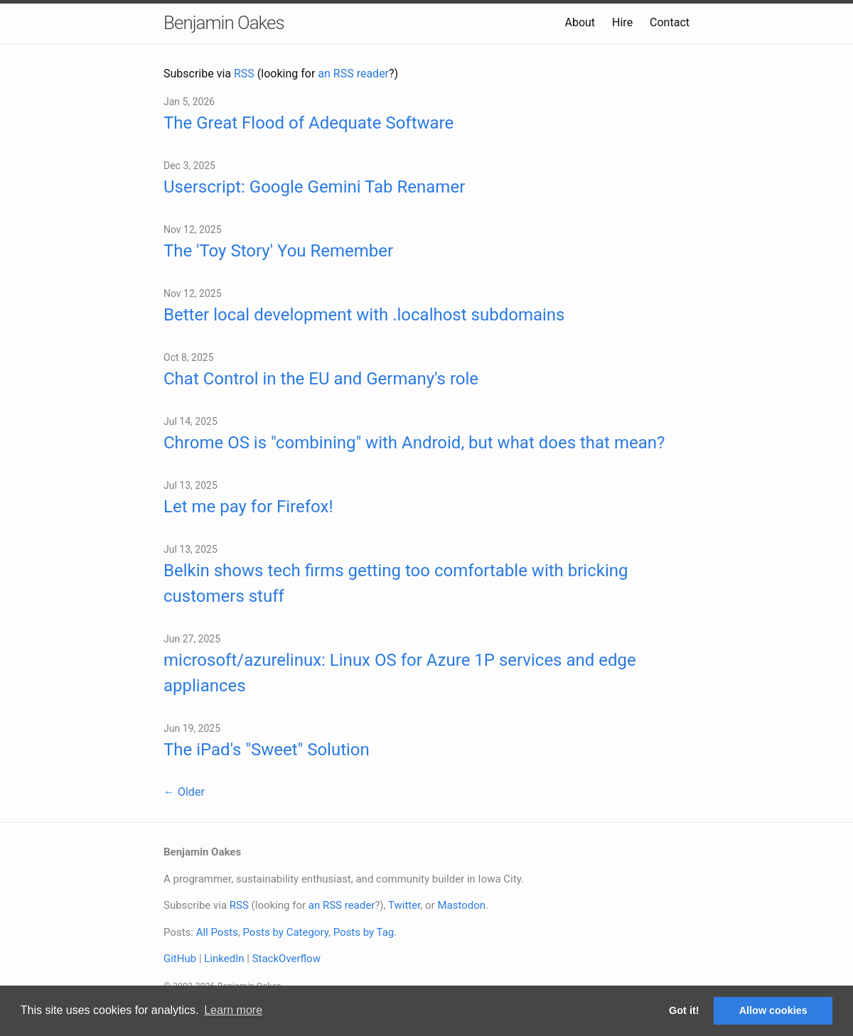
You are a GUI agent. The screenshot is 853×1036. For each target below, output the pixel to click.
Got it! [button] (684, 1010)
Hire (622, 22)
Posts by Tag (364, 932)
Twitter (404, 905)
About (579, 22)
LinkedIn (224, 958)
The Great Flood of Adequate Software (308, 123)
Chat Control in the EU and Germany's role (320, 379)
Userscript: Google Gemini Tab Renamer (314, 187)
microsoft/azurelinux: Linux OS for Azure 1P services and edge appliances (399, 673)
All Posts (217, 932)
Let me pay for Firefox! (248, 507)
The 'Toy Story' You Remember (278, 251)
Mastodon (461, 905)
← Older (184, 792)
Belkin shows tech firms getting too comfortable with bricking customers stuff (395, 583)
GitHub (179, 958)
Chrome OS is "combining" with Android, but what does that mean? (414, 443)
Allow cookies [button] (773, 1010)
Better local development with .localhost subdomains (363, 315)
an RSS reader (353, 73)
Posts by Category (285, 932)
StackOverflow (286, 958)
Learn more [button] (233, 1010)
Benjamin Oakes (223, 22)
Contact (670, 22)
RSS (244, 73)
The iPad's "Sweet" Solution (266, 750)
